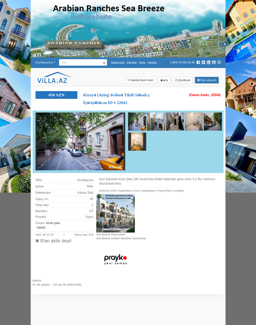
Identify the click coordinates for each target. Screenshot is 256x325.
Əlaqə (142, 62)
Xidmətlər (131, 62)
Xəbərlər (152, 62)
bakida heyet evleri (141, 80)
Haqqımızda (117, 62)
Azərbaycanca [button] (45, 62)
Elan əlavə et (206, 80)
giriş (164, 80)
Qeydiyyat (182, 80)
